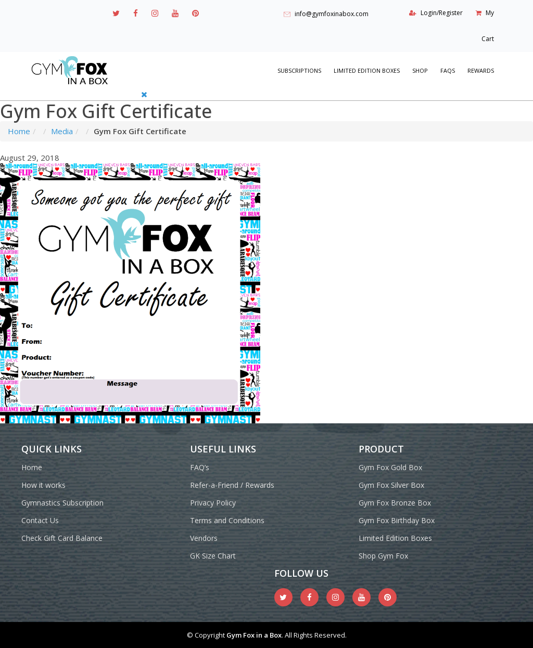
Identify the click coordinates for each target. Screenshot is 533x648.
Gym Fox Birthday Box (397, 520)
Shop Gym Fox (383, 556)
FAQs (447, 70)
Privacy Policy (213, 503)
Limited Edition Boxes (367, 70)
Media (62, 131)
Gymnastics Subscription (62, 503)
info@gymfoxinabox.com (332, 13)
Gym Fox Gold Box (390, 467)
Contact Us (40, 520)
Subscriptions (299, 70)
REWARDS (480, 70)
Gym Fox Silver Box (391, 485)
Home (19, 131)
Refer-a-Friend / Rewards (232, 485)
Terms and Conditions (227, 520)
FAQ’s (199, 467)
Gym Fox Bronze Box (395, 503)
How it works (43, 485)
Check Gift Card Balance (62, 538)
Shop (420, 70)
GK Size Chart (213, 556)
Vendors (204, 538)
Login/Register (442, 12)
